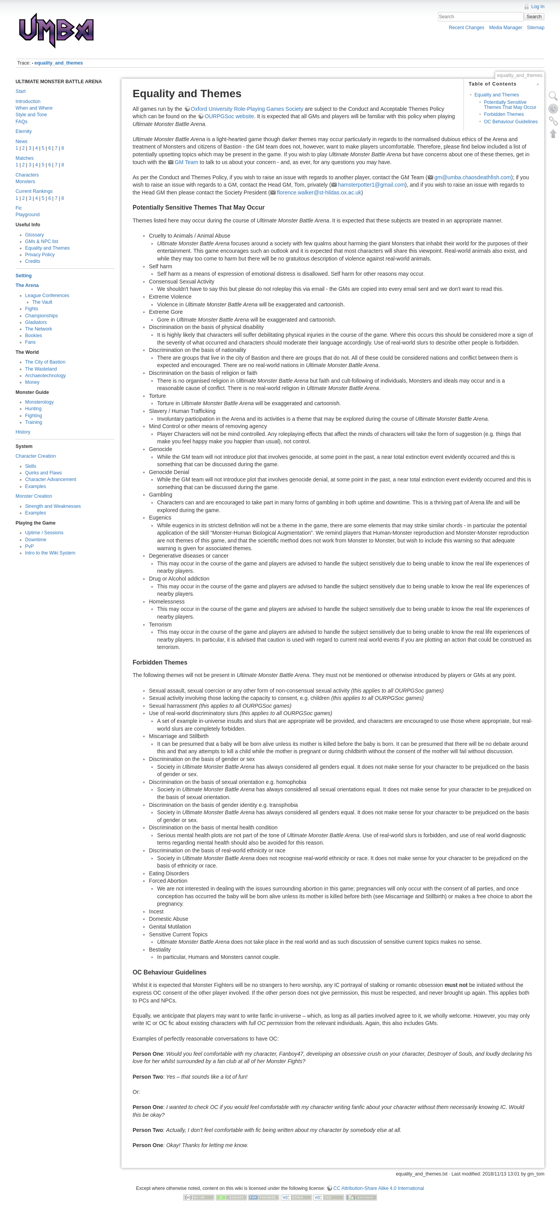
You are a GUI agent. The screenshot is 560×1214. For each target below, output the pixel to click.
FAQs (22, 121)
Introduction (28, 101)
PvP (29, 546)
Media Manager (505, 27)
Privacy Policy (40, 254)
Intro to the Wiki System (50, 553)
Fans (30, 342)
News (22, 141)
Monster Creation (34, 496)
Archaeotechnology (45, 375)
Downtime (35, 539)
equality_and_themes (59, 63)
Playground (28, 214)
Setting (24, 275)
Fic (19, 208)
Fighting (33, 415)
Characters (27, 175)
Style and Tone (31, 114)
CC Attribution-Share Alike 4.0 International (378, 1188)
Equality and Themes (47, 248)
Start (21, 91)
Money (32, 382)
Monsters (25, 181)
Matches (24, 158)
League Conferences (47, 295)
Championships (41, 315)
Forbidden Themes (504, 114)
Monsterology (39, 402)
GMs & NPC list (41, 241)
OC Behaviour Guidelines (510, 121)
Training (33, 422)
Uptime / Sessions (44, 532)
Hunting (33, 408)
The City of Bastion (45, 362)
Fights (31, 308)
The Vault (42, 302)
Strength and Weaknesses (53, 506)
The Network (38, 329)
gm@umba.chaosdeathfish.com (472, 177)
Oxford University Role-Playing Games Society (247, 109)
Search (534, 16)
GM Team (186, 162)
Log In (537, 6)
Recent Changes (466, 27)
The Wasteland (41, 369)
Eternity (24, 131)
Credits (32, 261)
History (23, 432)
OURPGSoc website (229, 116)
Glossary (34, 235)
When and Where (34, 108)
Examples (35, 486)
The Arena (27, 285)
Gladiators (36, 322)
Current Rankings (34, 191)
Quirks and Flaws (43, 473)
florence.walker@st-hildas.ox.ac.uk (319, 192)
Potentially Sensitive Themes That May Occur (510, 105)
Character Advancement (50, 479)
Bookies (33, 335)
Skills (31, 466)
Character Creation (36, 456)
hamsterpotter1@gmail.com (371, 185)
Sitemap (535, 27)
